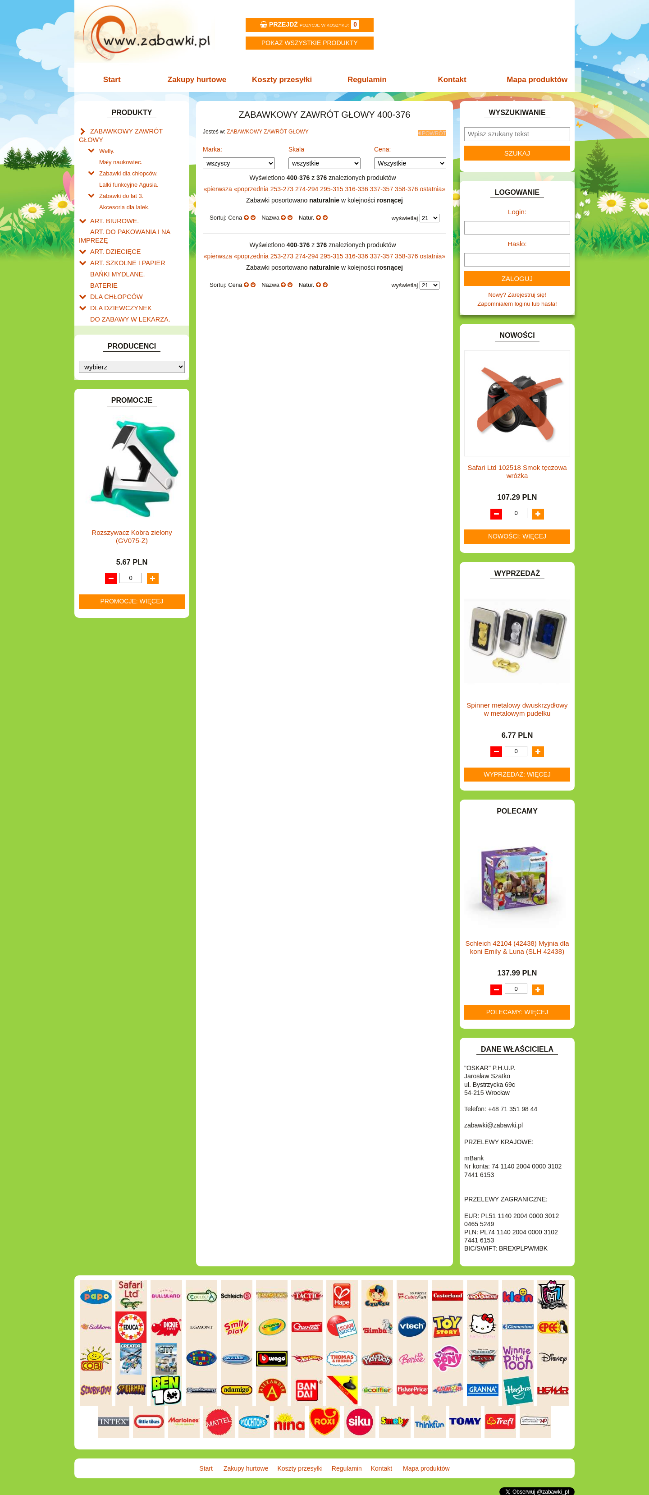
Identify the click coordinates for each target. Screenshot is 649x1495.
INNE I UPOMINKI (114, 378)
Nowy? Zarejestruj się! (517, 294)
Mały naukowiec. (120, 150)
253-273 (282, 186)
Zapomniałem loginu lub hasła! (517, 303)
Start (116, 79)
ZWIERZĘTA (106, 610)
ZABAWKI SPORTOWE (121, 599)
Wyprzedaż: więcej (517, 774)
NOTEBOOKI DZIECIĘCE (124, 506)
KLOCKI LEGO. (110, 437)
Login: (517, 212)
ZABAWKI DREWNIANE (122, 589)
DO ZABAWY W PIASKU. (123, 316)
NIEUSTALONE (110, 620)
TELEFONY (105, 569)
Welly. (106, 140)
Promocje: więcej (131, 909)
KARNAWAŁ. (107, 416)
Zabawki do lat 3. (121, 182)
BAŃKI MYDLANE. (114, 254)
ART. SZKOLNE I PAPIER (124, 243)
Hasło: (517, 244)
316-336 (357, 186)
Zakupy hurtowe (199, 79)
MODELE (102, 486)
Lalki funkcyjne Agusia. (129, 171)
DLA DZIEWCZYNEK (118, 285)
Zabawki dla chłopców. (128, 161)
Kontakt (449, 79)
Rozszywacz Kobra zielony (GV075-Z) (131, 845)
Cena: (382, 146)
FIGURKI (102, 347)
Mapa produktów (533, 79)
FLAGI (98, 357)
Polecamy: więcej (517, 1012)
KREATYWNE (108, 447)
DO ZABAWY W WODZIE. (124, 336)
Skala (296, 146)
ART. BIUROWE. (112, 205)
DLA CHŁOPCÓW (113, 274)
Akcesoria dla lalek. (124, 192)
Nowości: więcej (517, 536)
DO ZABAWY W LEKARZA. (126, 295)
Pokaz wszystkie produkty (309, 42)
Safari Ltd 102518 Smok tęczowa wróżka (517, 471)
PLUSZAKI (104, 527)
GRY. (97, 367)
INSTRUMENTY (111, 388)
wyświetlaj (405, 215)
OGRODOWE (108, 517)
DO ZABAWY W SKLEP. (122, 326)
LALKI (98, 476)
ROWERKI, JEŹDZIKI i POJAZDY (134, 548)
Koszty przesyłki (283, 79)
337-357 (382, 186)
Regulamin (366, 79)
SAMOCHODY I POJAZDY (125, 558)
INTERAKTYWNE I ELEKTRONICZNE (109, 403)
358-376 (407, 186)
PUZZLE (101, 537)
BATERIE (102, 264)
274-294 (307, 186)
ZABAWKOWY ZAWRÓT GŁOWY (134, 130)
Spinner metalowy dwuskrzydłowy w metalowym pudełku (516, 709)
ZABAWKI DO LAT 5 (116, 579)
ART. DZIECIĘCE (113, 233)
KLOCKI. (101, 426)
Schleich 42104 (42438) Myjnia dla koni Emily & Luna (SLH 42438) (517, 947)
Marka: (212, 146)
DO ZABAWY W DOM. (119, 306)
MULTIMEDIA (108, 496)
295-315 (332, 186)
